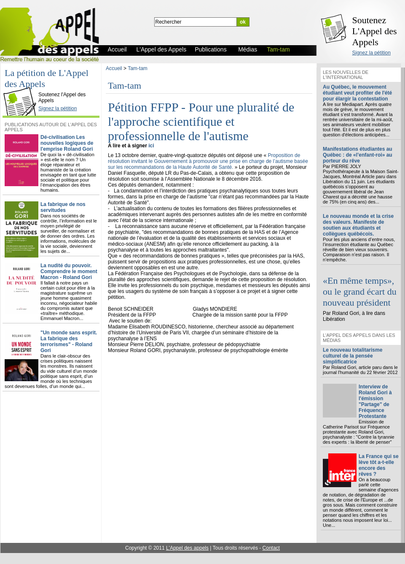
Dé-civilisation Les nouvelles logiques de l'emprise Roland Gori (66, 143)
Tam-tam (138, 68)
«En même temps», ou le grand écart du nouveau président (360, 291)
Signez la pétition (371, 53)
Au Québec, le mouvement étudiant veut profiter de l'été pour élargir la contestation (357, 93)
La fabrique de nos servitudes (63, 207)
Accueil (114, 68)
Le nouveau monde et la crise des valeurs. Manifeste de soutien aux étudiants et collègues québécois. (358, 225)
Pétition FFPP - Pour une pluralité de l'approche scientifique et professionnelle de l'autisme (201, 121)
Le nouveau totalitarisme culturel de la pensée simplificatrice (352, 356)
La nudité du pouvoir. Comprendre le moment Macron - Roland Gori (68, 271)
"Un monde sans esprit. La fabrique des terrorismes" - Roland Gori (68, 341)
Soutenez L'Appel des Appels (374, 31)
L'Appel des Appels (21, 87)
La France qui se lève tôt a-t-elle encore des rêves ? (379, 465)
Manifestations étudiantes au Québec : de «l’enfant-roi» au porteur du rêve (357, 155)
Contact (271, 548)
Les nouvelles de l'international (345, 75)
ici (151, 146)
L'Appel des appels (187, 548)
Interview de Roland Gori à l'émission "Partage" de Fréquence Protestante (375, 401)
